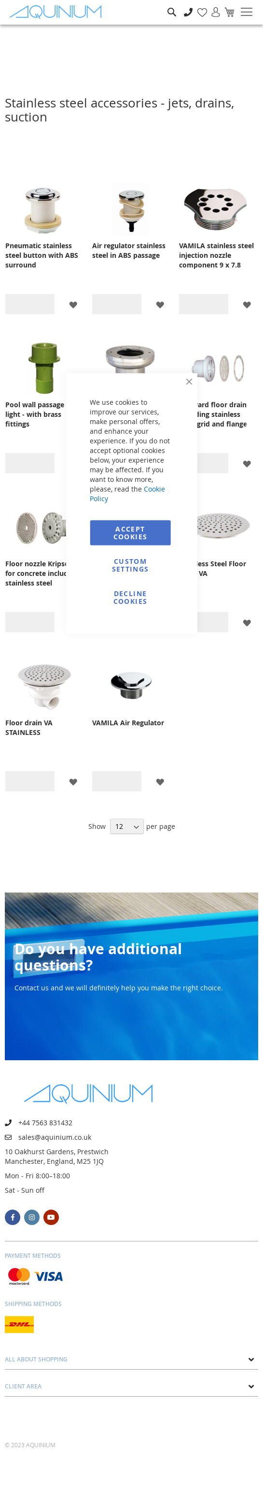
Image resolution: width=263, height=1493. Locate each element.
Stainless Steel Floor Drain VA (212, 568)
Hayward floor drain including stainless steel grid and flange (213, 414)
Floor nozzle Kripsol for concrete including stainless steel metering (41, 573)
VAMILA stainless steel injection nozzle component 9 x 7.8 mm (216, 255)
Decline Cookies (130, 597)
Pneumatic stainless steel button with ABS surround (41, 255)
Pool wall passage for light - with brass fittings (40, 414)
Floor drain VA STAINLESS (29, 727)
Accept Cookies (130, 532)
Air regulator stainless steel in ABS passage (129, 250)
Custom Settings (130, 565)
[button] (73, 304)
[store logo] (58, 12)
